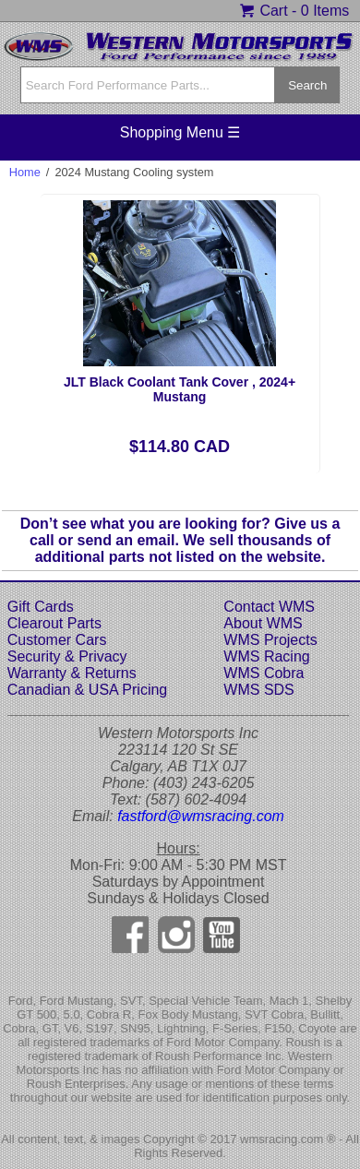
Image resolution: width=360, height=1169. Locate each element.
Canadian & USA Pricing (87, 690)
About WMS (262, 623)
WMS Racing (266, 656)
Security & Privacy (67, 656)
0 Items (325, 10)
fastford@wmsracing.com (200, 816)
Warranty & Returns (72, 673)
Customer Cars (57, 640)
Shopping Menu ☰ (180, 132)
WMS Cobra (263, 673)
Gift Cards (40, 606)
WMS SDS (258, 690)
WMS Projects (270, 640)
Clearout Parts (54, 623)
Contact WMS (269, 606)
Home (25, 172)
